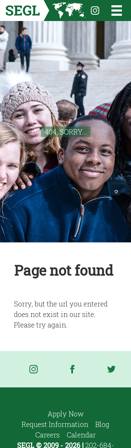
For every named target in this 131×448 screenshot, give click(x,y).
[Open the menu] (112, 10)
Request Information (55, 424)
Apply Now (66, 413)
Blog (102, 424)
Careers (47, 434)
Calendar (81, 434)
